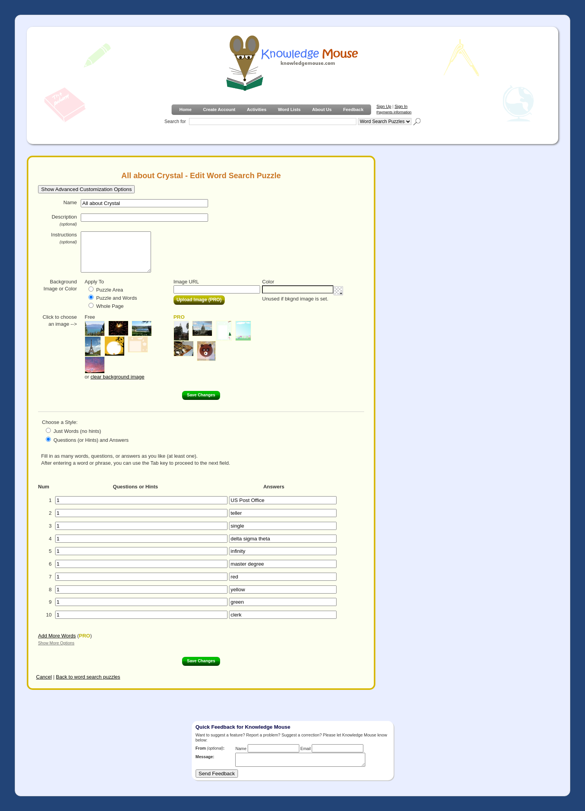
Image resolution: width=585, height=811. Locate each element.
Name (70, 202)
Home (185, 109)
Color (268, 282)
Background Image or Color (60, 285)
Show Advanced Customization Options (86, 189)
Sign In (400, 106)
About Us (322, 109)
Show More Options (56, 643)
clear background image (117, 377)
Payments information (394, 112)
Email (305, 748)
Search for (175, 121)
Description (64, 220)
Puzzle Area (109, 290)
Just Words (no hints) (77, 431)
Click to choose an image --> (60, 320)
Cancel (44, 677)
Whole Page (110, 306)
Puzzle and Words (116, 298)
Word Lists (289, 109)
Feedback (353, 109)
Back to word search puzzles (88, 677)
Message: (205, 756)
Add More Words (57, 636)
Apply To (94, 282)
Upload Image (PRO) (199, 299)
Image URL (186, 282)
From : (210, 748)
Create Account (219, 109)
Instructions (64, 238)
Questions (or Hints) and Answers (91, 440)
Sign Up (384, 106)
